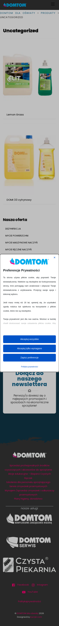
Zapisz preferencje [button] (29, 357)
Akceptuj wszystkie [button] (29, 339)
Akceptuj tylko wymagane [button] (29, 348)
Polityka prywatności (29, 367)
